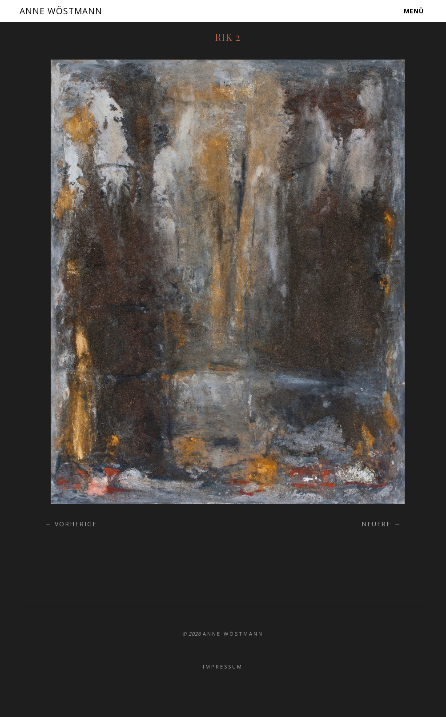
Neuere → (381, 524)
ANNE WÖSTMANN (64, 10)
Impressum (223, 666)
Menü (414, 11)
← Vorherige (71, 524)
